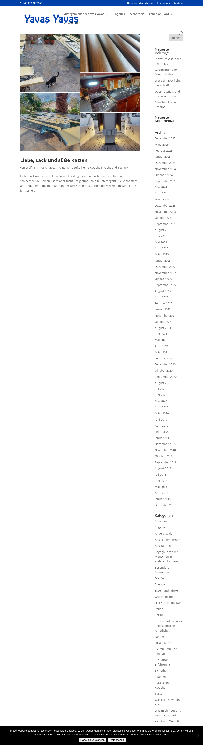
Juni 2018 (161, 481)
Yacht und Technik (115, 167)
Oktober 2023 (164, 218)
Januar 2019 (163, 438)
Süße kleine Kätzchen (88, 167)
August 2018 (163, 468)
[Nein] (198, 735)
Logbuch (119, 14)
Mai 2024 (161, 187)
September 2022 (166, 285)
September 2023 (166, 224)
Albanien (161, 521)
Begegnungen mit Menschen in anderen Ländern (166, 556)
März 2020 (162, 413)
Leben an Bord (159, 14)
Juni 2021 (161, 334)
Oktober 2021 (164, 322)
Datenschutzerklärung (140, 3)
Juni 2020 (161, 395)
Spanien (160, 676)
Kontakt (178, 3)
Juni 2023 (161, 236)
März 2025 (162, 144)
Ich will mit (70, 23)
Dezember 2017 (165, 505)
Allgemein (65, 167)
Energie (160, 584)
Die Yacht (161, 578)
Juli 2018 (160, 474)
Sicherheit (137, 14)
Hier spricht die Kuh (168, 603)
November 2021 (165, 315)
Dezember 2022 (165, 267)
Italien (159, 609)
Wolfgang (32, 167)
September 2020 (166, 377)
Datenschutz (117, 739)
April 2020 (161, 407)
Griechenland (164, 597)
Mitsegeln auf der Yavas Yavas (83, 14)
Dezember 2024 (165, 163)
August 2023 (163, 230)
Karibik (159, 615)
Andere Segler (164, 533)
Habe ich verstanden (92, 739)
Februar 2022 (163, 303)
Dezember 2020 (165, 364)
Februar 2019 (163, 432)
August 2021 (163, 328)
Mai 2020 (161, 401)
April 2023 (161, 248)
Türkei (159, 693)
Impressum (163, 3)
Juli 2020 (160, 389)
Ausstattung (163, 546)
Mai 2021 (161, 340)
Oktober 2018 (164, 456)
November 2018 (165, 450)
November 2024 (165, 169)
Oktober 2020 (164, 370)
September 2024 (166, 181)
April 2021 (161, 346)
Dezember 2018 (165, 444)
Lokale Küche (163, 643)
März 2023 (162, 254)
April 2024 (161, 193)
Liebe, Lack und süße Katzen (54, 160)
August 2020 (163, 383)
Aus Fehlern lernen (167, 540)
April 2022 (161, 297)
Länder (159, 637)
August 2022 (163, 291)
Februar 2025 (163, 150)
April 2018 (161, 493)
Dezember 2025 (165, 138)
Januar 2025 (163, 156)
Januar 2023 (163, 260)
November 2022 (165, 273)
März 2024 (162, 199)
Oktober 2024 (164, 175)
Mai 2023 (161, 242)
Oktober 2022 (164, 279)
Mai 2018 (161, 487)
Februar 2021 (163, 358)
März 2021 (162, 352)
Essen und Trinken (167, 590)
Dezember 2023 (165, 205)
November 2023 (165, 212)
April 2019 (161, 425)
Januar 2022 (163, 309)
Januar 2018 (163, 499)
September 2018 (166, 462)
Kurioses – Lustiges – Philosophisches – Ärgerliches (168, 625)
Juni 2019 (161, 419)
